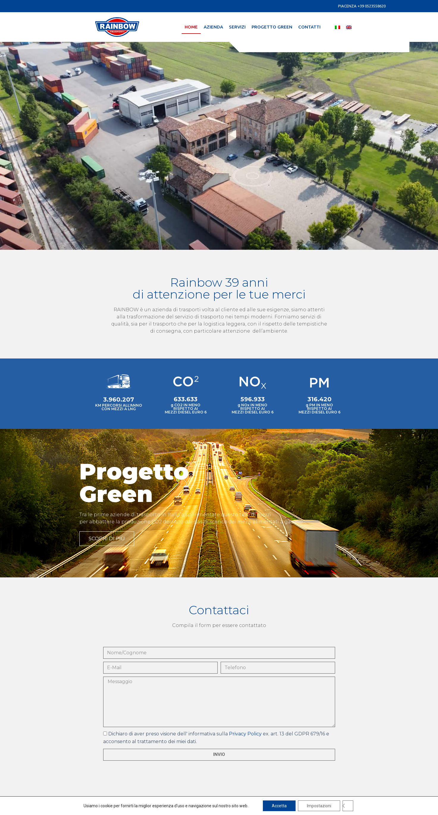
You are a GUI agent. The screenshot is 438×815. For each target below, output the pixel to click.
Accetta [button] (279, 805)
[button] (106, 538)
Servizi (237, 26)
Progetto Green (272, 26)
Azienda (213, 26)
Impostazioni (319, 805)
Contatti (309, 26)
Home (191, 26)
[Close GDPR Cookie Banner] (348, 805)
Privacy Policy (245, 734)
